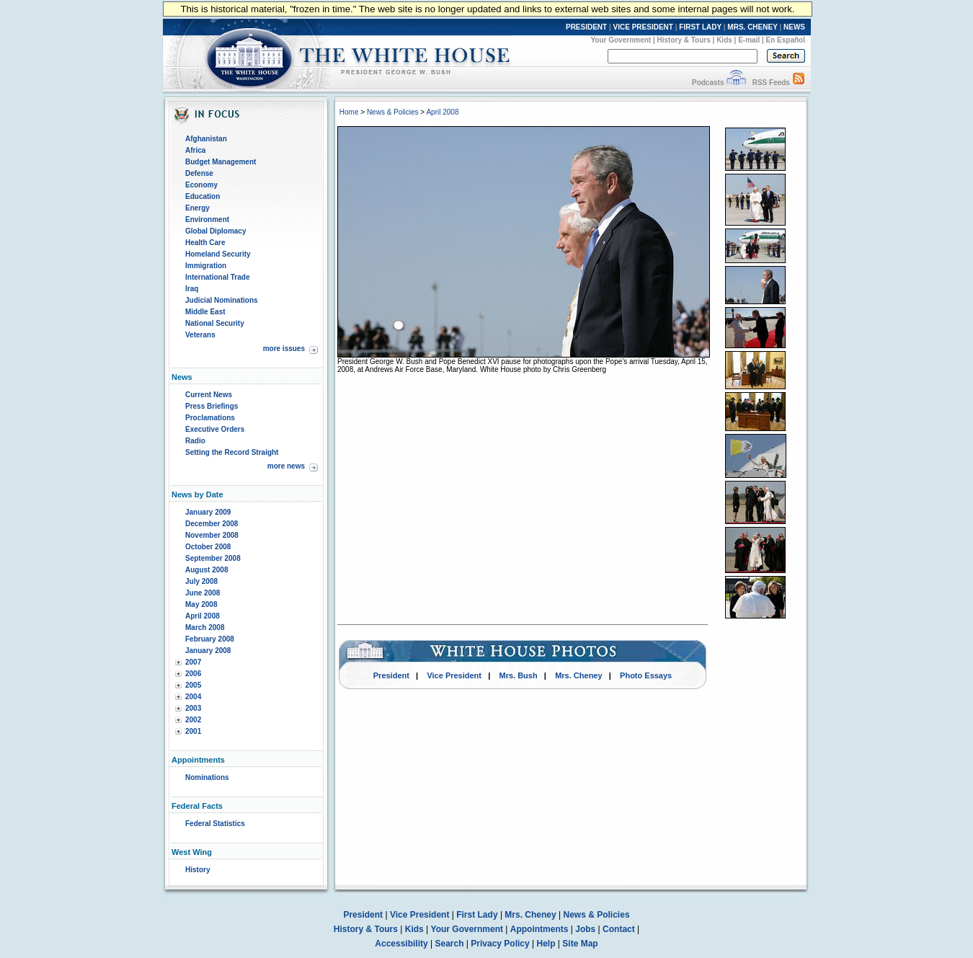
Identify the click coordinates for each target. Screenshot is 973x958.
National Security (214, 323)
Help (546, 944)
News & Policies (393, 112)
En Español (785, 40)
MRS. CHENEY (752, 27)
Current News (208, 395)
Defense (199, 173)
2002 (193, 720)
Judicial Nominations (221, 300)
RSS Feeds (771, 83)
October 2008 (208, 547)
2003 (193, 708)
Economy (201, 185)
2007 (193, 662)
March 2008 (204, 627)
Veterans (200, 335)
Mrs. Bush (518, 675)
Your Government (620, 40)
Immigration (205, 266)
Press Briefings (211, 406)
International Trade (217, 277)
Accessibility (401, 944)
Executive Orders (214, 429)
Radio (195, 441)
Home (349, 112)
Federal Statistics (215, 824)
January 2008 (208, 651)
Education (202, 196)
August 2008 (206, 570)
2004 (193, 697)
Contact (619, 929)
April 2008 (202, 616)
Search (449, 944)
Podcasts (708, 83)
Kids (724, 40)
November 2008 (212, 535)
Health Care (205, 243)
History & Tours (684, 40)
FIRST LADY (700, 27)
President (391, 675)
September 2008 (213, 558)
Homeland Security (218, 254)
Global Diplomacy (215, 231)
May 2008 (201, 604)
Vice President (454, 675)
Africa (195, 150)
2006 (193, 674)
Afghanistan (206, 139)
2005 (193, 685)
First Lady (476, 915)
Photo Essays (646, 675)
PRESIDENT (586, 27)
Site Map (579, 944)
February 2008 (209, 639)
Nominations (207, 777)
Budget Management (220, 162)
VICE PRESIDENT (643, 27)
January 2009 (208, 512)
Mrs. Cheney (578, 675)
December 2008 (211, 524)
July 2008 (201, 581)
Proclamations (210, 418)
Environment (207, 219)
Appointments (539, 929)
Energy (197, 208)
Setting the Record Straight (231, 452)
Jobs (585, 929)
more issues (284, 348)
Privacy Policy (500, 944)
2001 (193, 731)
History (197, 870)
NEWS (794, 27)
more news (286, 466)
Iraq (191, 289)
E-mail (749, 40)
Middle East (205, 312)
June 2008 (202, 593)
